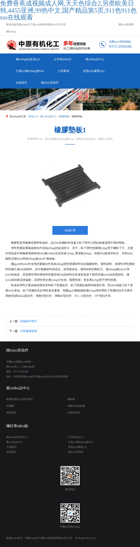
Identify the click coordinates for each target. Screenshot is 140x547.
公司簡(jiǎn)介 (63, 59)
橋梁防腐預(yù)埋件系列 (19, 399)
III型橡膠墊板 (28, 331)
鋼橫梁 (71, 399)
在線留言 (21, 82)
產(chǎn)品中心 (95, 59)
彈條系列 (11, 412)
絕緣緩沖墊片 (28, 321)
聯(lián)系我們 (126, 24)
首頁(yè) (32, 116)
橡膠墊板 (64, 116)
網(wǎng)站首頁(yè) (28, 59)
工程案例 (63, 70)
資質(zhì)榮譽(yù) (94, 70)
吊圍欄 (10, 406)
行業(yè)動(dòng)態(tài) (30, 70)
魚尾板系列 (73, 412)
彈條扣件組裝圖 (76, 406)
